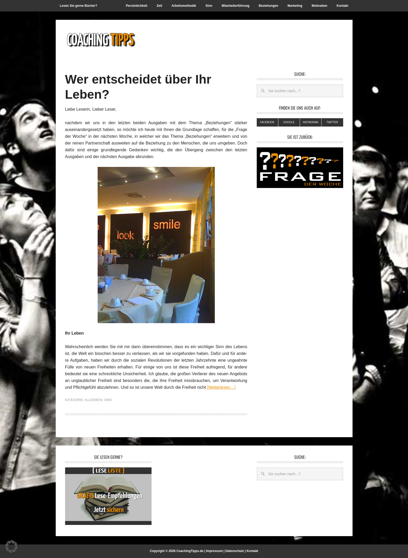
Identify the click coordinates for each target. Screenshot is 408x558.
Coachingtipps (100, 39)
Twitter (332, 122)
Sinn (108, 400)
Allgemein (94, 400)
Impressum (214, 551)
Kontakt (252, 551)
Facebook (267, 122)
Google (288, 122)
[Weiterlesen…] (221, 387)
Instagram (310, 122)
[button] (11, 546)
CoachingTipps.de (190, 551)
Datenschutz (234, 551)
